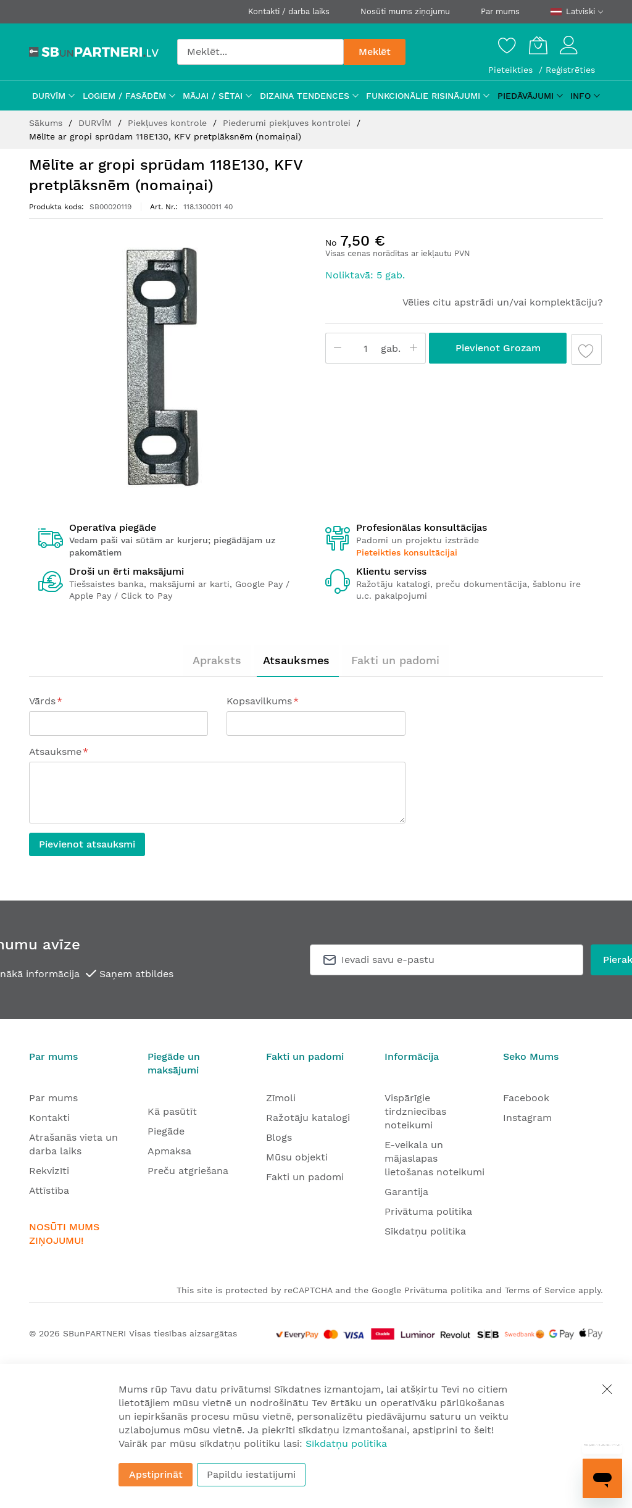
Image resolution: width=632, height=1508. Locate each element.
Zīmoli (281, 1098)
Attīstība (49, 1190)
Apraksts (217, 660)
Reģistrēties (570, 70)
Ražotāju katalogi (308, 1117)
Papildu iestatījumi (251, 1474)
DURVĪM (96, 123)
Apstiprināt (156, 1474)
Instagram (527, 1117)
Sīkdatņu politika (425, 1231)
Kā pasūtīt (172, 1111)
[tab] (217, 660)
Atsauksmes (296, 660)
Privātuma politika (428, 1211)
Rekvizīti (49, 1171)
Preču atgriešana (188, 1171)
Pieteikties (512, 70)
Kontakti (49, 1117)
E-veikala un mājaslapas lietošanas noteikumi (434, 1158)
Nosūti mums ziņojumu (405, 11)
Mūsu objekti (297, 1157)
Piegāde (166, 1131)
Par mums (500, 11)
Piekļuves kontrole (169, 123)
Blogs (279, 1137)
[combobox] (260, 52)
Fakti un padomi (395, 660)
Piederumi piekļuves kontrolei (288, 123)
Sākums (47, 123)
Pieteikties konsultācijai (406, 552)
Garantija (406, 1192)
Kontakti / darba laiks (289, 11)
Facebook (526, 1098)
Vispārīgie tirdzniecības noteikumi (415, 1111)
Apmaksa (169, 1151)
